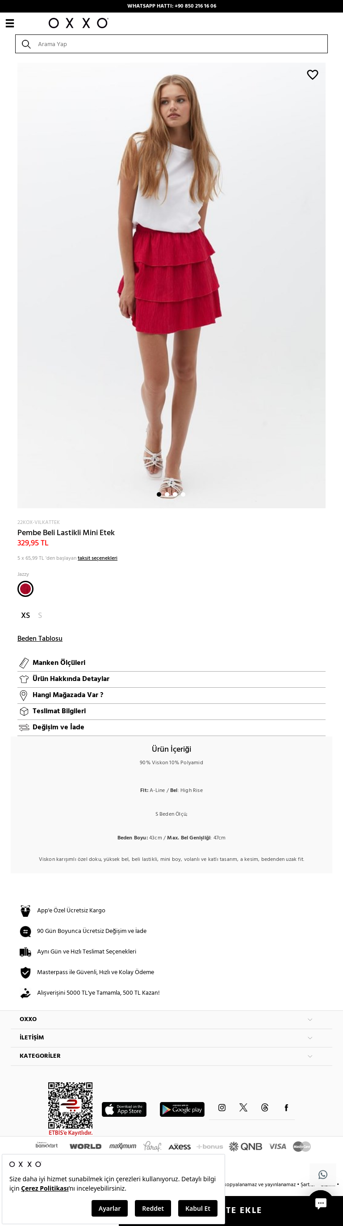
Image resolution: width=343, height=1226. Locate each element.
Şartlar (309, 1184)
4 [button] (183, 494)
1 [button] (159, 494)
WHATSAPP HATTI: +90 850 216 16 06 (171, 6)
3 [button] (175, 494)
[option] (171, 285)
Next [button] (15, 285)
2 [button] (167, 494)
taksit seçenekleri (97, 558)
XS (25, 615)
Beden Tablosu (40, 639)
